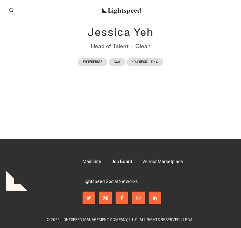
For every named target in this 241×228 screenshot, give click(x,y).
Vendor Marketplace (162, 161)
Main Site (92, 161)
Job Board (121, 161)
